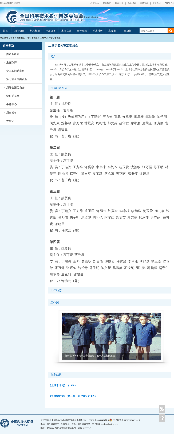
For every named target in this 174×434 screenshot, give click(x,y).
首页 (12, 38)
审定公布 (51, 30)
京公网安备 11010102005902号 (125, 420)
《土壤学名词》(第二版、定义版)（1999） (72, 396)
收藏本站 (94, 3)
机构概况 (35, 30)
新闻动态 (19, 30)
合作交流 (82, 30)
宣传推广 (113, 30)
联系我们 (107, 3)
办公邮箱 (132, 3)
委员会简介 (12, 54)
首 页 (6, 30)
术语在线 (156, 3)
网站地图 (119, 3)
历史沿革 (11, 112)
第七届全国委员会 (16, 79)
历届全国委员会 (15, 87)
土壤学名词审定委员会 (50, 38)
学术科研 (97, 30)
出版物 (127, 30)
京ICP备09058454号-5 (99, 420)
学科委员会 (32, 38)
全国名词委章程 (15, 70)
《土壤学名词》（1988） (62, 385)
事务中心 (11, 104)
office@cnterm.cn (109, 424)
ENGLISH (169, 3)
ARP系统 (144, 3)
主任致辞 (11, 62)
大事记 (10, 121)
